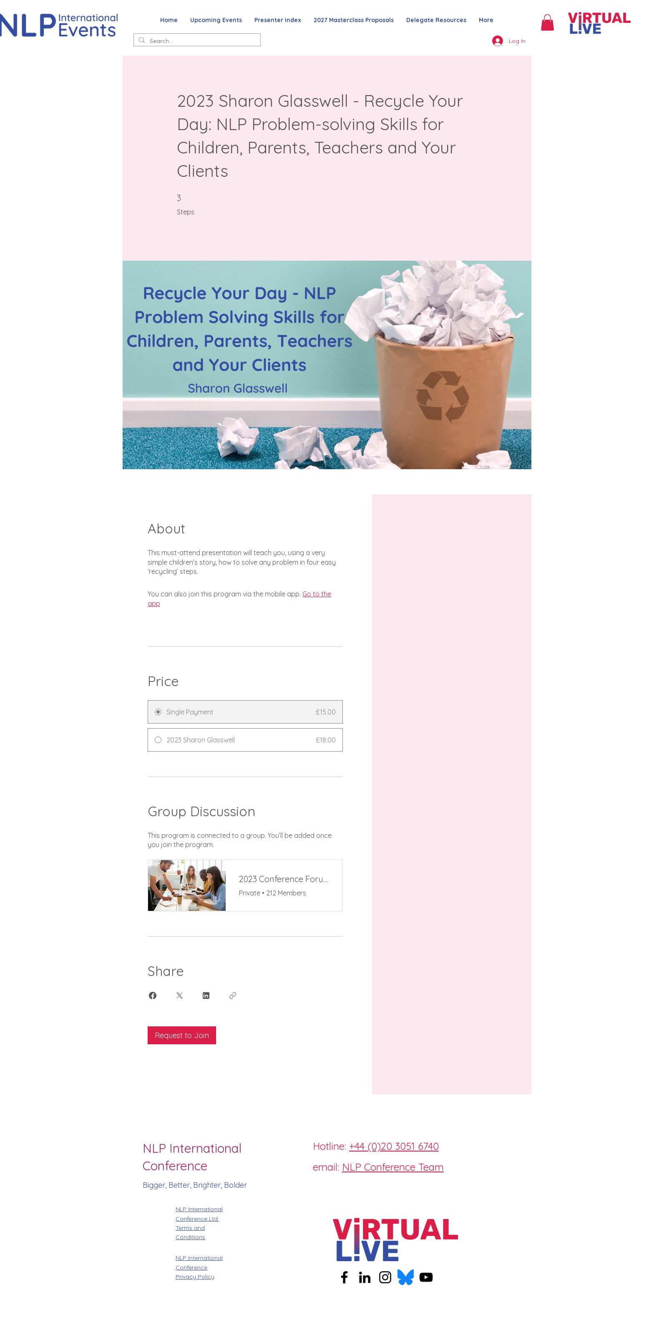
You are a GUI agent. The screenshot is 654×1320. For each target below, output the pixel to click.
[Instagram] (335, 1186)
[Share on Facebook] (153, 996)
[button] (547, 22)
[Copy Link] (233, 996)
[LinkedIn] (373, 1186)
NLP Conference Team (393, 1167)
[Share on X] (179, 996)
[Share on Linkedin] (206, 996)
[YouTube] (426, 1277)
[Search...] (196, 41)
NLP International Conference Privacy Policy (199, 1267)
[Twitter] (354, 1186)
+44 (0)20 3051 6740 (394, 1146)
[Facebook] (316, 1186)
